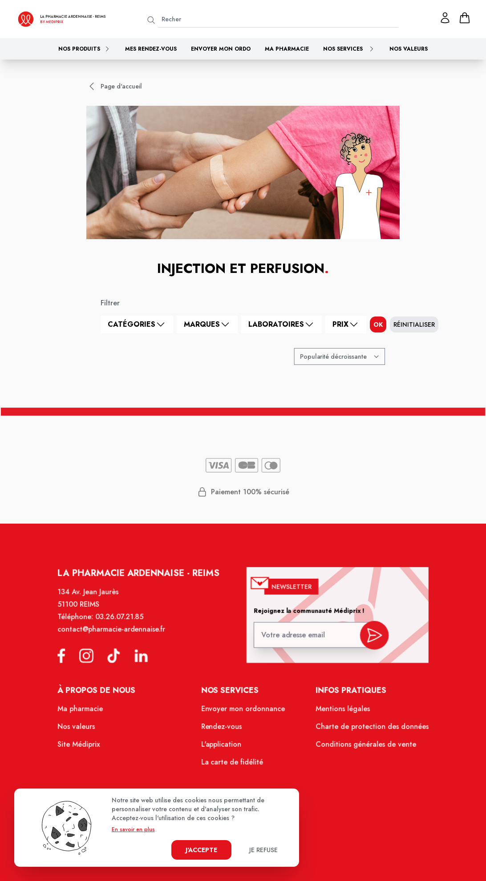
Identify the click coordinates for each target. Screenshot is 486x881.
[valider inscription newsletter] (368, 641)
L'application (222, 748)
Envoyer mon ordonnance (243, 714)
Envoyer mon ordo (221, 49)
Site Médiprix (85, 748)
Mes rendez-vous (151, 49)
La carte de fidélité (233, 765)
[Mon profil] (445, 18)
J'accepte (201, 849)
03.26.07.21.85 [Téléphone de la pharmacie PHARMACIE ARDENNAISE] (124, 626)
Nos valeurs (408, 49)
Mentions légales (339, 714)
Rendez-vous (222, 731)
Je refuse (263, 849)
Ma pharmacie (287, 49)
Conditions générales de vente (361, 748)
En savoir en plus (133, 829)
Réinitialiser (414, 324)
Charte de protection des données (367, 731)
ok (378, 324)
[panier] (464, 18)
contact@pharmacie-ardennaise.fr (117, 637)
